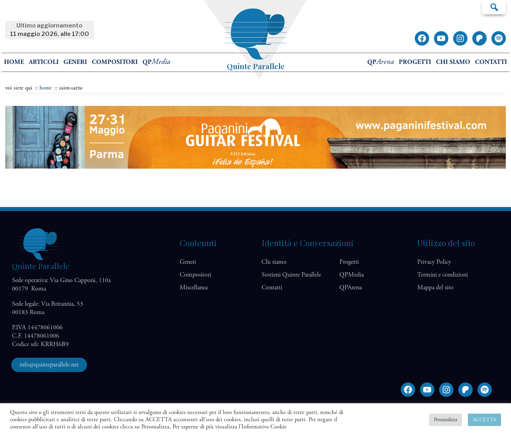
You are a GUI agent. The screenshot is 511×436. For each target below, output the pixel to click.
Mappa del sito (435, 287)
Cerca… (494, 7)
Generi (75, 62)
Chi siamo (453, 62)
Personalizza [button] (445, 419)
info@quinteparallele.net (49, 364)
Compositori (115, 62)
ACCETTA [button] (484, 419)
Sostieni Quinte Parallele (291, 275)
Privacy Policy (434, 262)
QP (156, 62)
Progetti (415, 62)
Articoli (44, 62)
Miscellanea (194, 287)
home (14, 62)
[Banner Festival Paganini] (255, 167)
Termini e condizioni (442, 275)
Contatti (491, 62)
